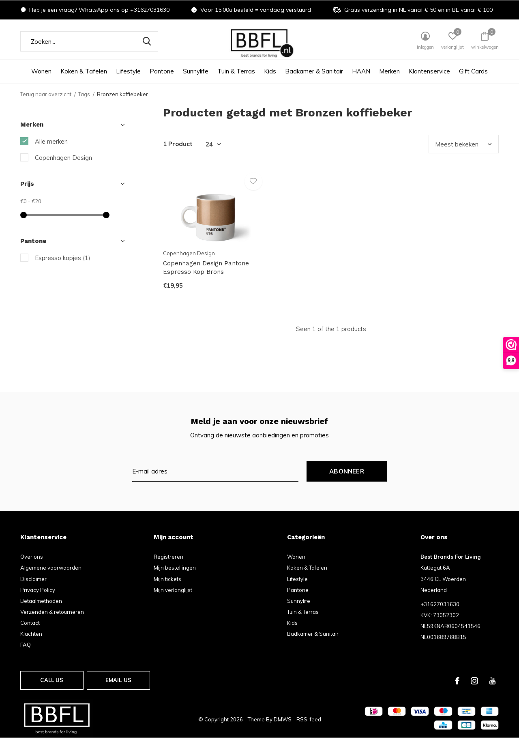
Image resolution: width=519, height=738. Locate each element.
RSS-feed (308, 719)
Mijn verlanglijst (173, 590)
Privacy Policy (37, 590)
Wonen (41, 71)
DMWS (283, 719)
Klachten (31, 633)
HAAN (361, 71)
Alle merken (51, 141)
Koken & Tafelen (83, 71)
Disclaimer (33, 579)
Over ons (31, 556)
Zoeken (146, 41)
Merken (389, 71)
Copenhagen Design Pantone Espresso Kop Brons (206, 267)
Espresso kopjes (62, 258)
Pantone (162, 71)
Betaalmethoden (41, 601)
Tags (84, 94)
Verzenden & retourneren (52, 612)
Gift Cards (473, 71)
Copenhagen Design (63, 157)
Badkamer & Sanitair (314, 71)
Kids (270, 71)
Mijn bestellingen (175, 567)
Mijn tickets (167, 579)
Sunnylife (195, 71)
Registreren (168, 556)
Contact (30, 623)
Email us (118, 680)
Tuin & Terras (236, 71)
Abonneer (346, 471)
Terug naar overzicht (45, 94)
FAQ (25, 644)
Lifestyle (128, 71)
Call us (51, 680)
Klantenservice (429, 71)
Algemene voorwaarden (50, 567)
